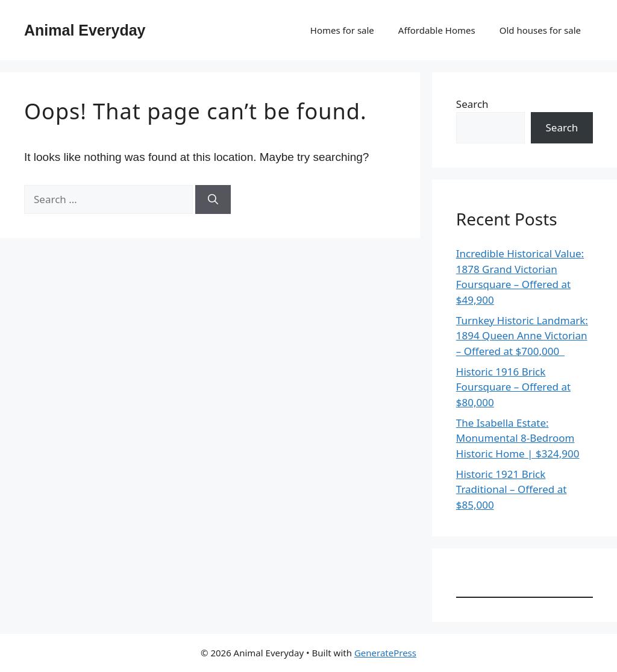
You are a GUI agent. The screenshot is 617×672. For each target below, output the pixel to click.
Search (472, 104)
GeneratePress (385, 653)
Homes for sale (342, 30)
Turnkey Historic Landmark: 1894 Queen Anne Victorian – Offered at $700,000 (522, 335)
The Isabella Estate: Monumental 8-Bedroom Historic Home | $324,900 (518, 438)
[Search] (213, 199)
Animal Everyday (85, 30)
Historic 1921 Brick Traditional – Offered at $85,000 (511, 489)
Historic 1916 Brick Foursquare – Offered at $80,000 (513, 387)
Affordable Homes (436, 30)
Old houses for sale (540, 30)
